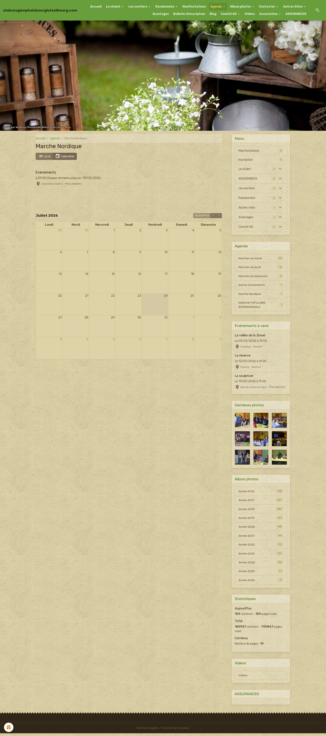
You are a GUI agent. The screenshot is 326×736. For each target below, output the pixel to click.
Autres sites (247, 207)
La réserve (242, 356)
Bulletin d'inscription (189, 14)
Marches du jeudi (261, 267)
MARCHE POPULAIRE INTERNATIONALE (261, 306)
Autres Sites (293, 6)
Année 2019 (261, 519)
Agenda (216, 6)
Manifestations (194, 6)
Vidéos (250, 14)
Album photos (241, 6)
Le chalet (113, 6)
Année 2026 (261, 582)
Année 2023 (261, 555)
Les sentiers (138, 6)
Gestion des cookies (176, 730)
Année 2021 (261, 537)
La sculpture (244, 376)
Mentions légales (148, 730)
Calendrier (64, 156)
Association (268, 14)
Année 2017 (261, 501)
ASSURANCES (296, 14)
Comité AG (229, 14)
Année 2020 (261, 528)
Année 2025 (261, 573)
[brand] (40, 10)
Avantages (161, 14)
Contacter (267, 6)
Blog (213, 14)
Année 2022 (261, 546)
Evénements (46, 172)
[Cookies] (9, 727)
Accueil (96, 6)
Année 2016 (261, 492)
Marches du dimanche (261, 276)
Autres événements (261, 285)
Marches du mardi (261, 258)
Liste (44, 156)
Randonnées (165, 6)
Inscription (246, 160)
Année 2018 (261, 510)
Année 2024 (261, 564)
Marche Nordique (261, 294)
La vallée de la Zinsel (250, 336)
